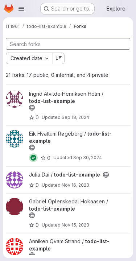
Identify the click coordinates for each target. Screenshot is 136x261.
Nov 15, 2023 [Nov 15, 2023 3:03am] (75, 225)
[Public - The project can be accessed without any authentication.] (32, 108)
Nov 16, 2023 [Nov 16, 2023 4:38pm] (75, 185)
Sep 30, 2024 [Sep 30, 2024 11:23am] (87, 157)
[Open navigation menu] (21, 8)
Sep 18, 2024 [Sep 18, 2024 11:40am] (75, 117)
